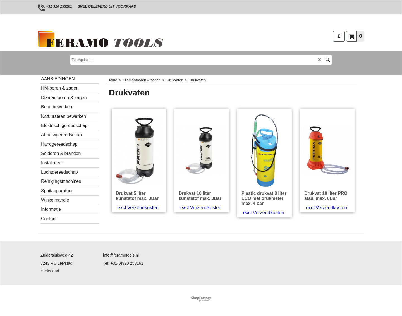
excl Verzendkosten (138, 207)
